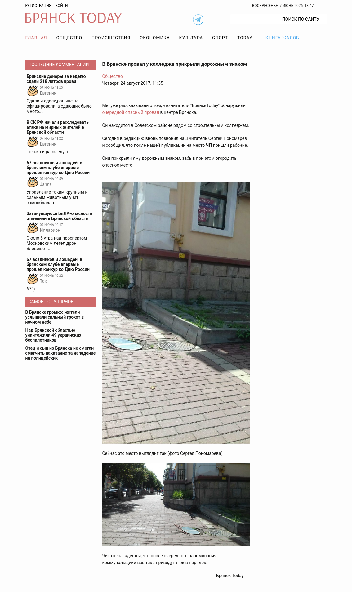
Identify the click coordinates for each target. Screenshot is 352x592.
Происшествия (111, 37)
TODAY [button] (244, 37)
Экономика (155, 37)
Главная (36, 37)
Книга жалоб (282, 37)
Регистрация (38, 5)
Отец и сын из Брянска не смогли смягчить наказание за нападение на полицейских (60, 353)
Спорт (220, 37)
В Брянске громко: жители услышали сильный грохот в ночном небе (54, 317)
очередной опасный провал (130, 112)
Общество (69, 37)
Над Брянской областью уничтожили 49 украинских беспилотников (53, 335)
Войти (61, 5)
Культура (191, 37)
